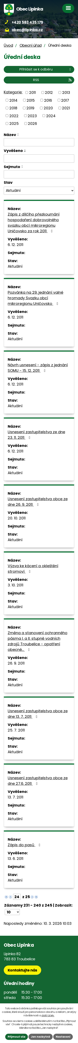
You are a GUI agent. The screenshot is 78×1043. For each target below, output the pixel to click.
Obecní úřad (31, 45)
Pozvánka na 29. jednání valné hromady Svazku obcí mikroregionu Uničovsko (35, 298)
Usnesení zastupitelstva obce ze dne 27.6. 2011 (38, 780)
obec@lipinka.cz (27, 29)
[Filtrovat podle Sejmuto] (39, 174)
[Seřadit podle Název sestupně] (18, 135)
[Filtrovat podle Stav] (39, 191)
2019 (30, 108)
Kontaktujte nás (22, 970)
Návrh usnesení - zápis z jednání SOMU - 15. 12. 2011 (38, 367)
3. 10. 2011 (15, 585)
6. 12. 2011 (15, 244)
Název (10, 134)
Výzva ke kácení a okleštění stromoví (33, 568)
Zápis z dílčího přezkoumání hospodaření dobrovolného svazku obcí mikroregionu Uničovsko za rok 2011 (33, 223)
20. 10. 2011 (17, 518)
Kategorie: (13, 92)
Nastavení (63, 1036)
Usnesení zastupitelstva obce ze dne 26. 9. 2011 (38, 501)
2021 (66, 108)
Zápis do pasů (25, 844)
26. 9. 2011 (16, 663)
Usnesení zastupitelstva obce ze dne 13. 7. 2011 (38, 713)
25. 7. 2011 (16, 730)
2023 (32, 115)
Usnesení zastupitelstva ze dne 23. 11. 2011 (36, 434)
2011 (32, 92)
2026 (32, 123)
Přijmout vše (16, 1036)
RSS (52, 80)
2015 (31, 100)
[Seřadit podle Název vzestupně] (18, 134)
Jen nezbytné (40, 1036)
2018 (13, 108)
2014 (13, 100)
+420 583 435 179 (27, 22)
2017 (65, 100)
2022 (14, 115)
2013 (66, 92)
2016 (48, 100)
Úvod (8, 45)
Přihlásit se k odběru (45, 69)
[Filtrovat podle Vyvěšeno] (39, 158)
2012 (49, 92)
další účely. (47, 1015)
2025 (14, 123)
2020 (48, 108)
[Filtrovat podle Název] (39, 142)
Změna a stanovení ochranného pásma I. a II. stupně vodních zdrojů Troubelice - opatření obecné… (37, 641)
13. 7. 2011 (15, 797)
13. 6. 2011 (15, 858)
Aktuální (15, 266)
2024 (51, 115)
